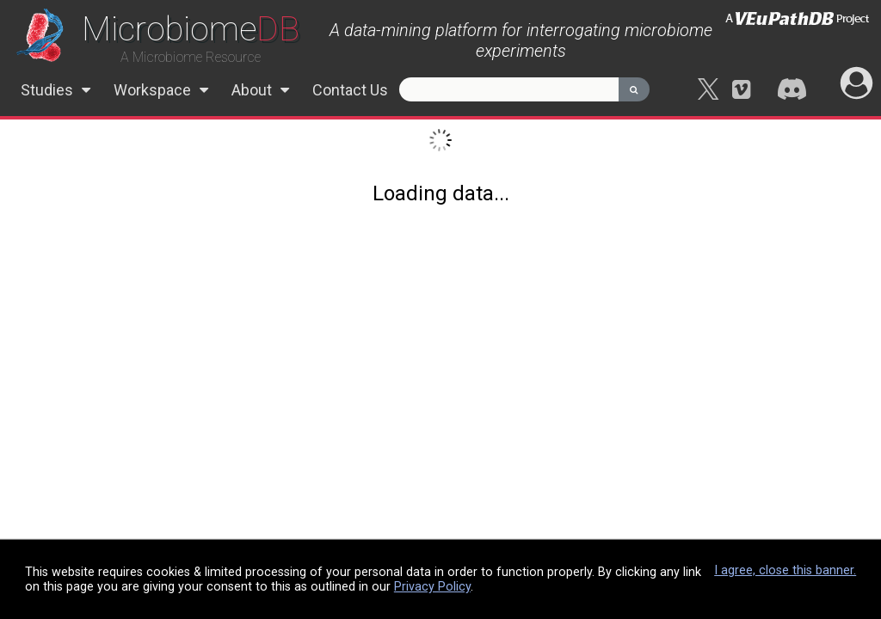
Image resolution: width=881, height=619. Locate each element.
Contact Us (350, 90)
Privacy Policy (432, 586)
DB (190, 29)
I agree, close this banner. (785, 570)
